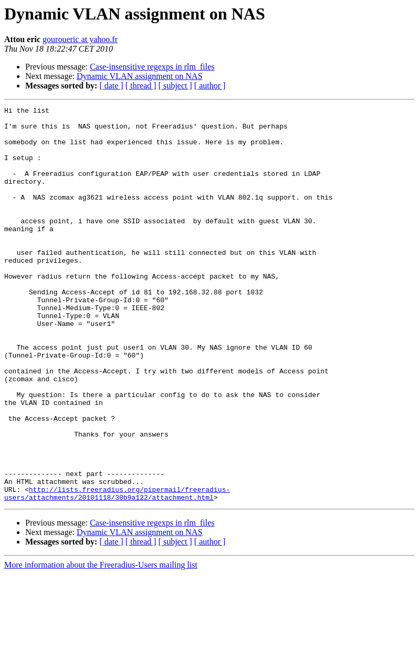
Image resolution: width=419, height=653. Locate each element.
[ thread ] (140, 85)
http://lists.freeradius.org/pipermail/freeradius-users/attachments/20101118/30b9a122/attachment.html (117, 571)
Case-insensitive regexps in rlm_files (152, 66)
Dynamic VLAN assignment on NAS (140, 76)
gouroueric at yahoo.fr (80, 39)
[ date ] (111, 85)
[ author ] (210, 85)
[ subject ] (175, 85)
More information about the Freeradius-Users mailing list (100, 643)
